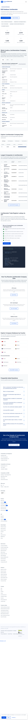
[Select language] (3, 493)
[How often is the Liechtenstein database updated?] (14, 407)
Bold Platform (3, 505)
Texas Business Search (4, 610)
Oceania (2, 531)
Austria (17, 341)
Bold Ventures (3, 510)
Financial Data (3, 560)
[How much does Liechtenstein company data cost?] (14, 413)
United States (18, 362)
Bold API (2, 502)
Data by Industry (3, 572)
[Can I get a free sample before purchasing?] (14, 417)
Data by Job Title (3, 569)
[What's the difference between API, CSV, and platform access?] (14, 424)
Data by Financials (4, 574)
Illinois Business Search (5, 613)
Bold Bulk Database (4, 503)
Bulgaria (17, 348)
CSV (12, 59)
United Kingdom (5, 362)
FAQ (1, 588)
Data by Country (3, 571)
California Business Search (5, 607)
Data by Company (4, 579)
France (4, 358)
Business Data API (4, 553)
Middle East (3, 536)
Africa (2, 538)
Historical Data (3, 558)
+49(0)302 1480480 (4, 469)
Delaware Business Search (5, 608)
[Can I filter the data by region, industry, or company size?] (14, 420)
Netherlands (4, 365)
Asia (1, 533)
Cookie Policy (3, 601)
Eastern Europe (3, 530)
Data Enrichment (3, 550)
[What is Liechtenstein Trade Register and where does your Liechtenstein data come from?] (14, 388)
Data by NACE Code (4, 577)
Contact (2, 591)
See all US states (3, 616)
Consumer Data (3, 580)
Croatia (4, 352)
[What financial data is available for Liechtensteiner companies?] (14, 399)
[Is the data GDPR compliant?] (14, 410)
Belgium (17, 345)
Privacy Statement (4, 599)
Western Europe (3, 526)
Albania (4, 341)
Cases (2, 593)
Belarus (4, 345)
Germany (17, 358)
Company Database (4, 545)
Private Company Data (4, 547)
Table (3, 59)
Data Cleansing (3, 555)
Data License (3, 552)
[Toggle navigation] (26, 2)
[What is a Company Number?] (14, 391)
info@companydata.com (5, 458)
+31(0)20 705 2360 (4, 460)
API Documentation (4, 521)
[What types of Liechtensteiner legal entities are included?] (14, 395)
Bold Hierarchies (3, 508)
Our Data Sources (4, 594)
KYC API (2, 517)
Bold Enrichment (3, 507)
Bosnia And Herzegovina (6, 348)
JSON (7, 59)
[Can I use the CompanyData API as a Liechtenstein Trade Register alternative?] (14, 403)
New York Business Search (5, 615)
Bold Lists (2, 500)
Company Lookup (4, 596)
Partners (2, 598)
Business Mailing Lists (4, 557)
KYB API (2, 519)
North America (3, 528)
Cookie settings (15, 633)
